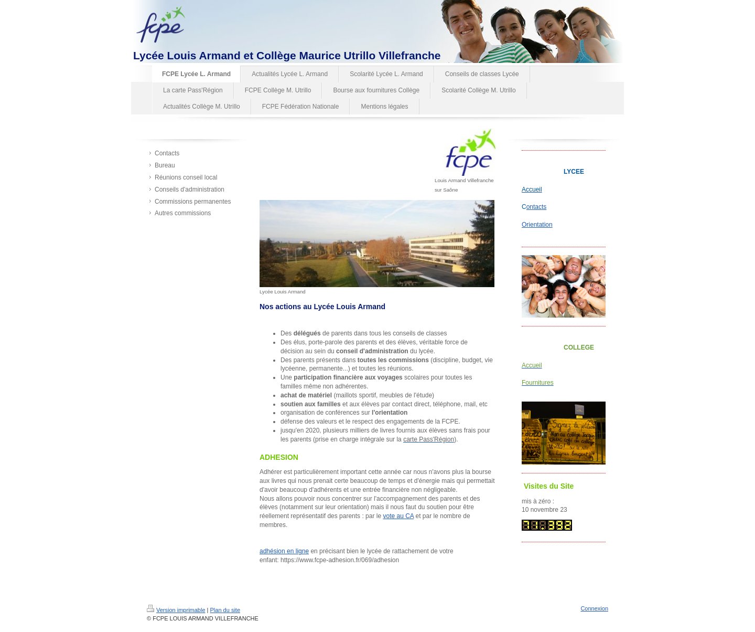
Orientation (537, 224)
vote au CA (398, 516)
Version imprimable (176, 610)
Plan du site (225, 610)
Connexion (594, 608)
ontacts (536, 206)
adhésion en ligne (284, 551)
